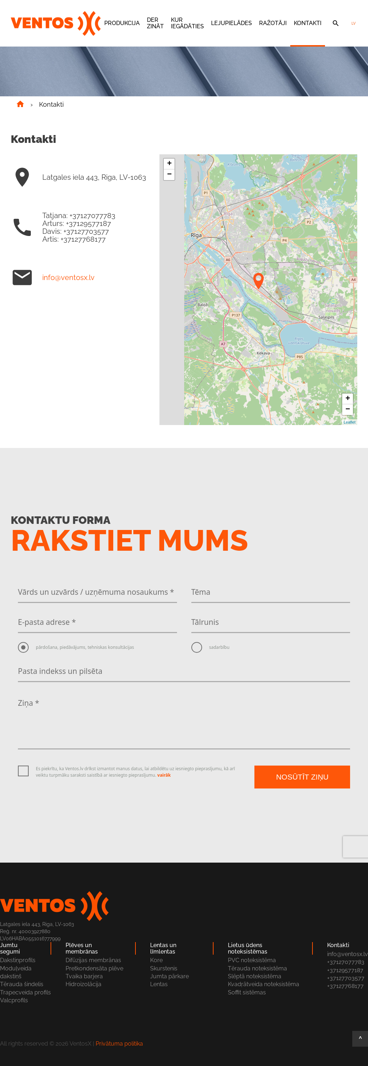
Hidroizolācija (83, 984)
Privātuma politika (119, 1043)
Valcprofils (14, 1000)
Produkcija (122, 23)
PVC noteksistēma (252, 960)
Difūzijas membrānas (93, 960)
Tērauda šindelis (21, 984)
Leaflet (349, 422)
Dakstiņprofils (17, 960)
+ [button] (169, 164)
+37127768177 (345, 986)
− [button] (169, 174)
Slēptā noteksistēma (254, 976)
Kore (156, 960)
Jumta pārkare (169, 976)
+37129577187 (345, 970)
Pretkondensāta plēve (94, 968)
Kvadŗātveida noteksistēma (263, 984)
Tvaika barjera (84, 976)
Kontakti (307, 23)
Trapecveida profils (25, 992)
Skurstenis (163, 968)
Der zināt (155, 23)
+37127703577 (345, 978)
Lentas (159, 984)
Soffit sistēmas (247, 992)
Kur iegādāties (187, 23)
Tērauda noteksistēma (257, 968)
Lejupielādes (231, 23)
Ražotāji (273, 23)
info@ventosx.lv (68, 277)
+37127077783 (345, 962)
